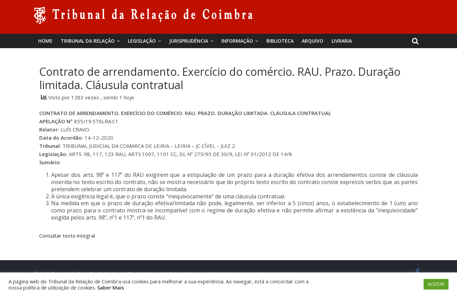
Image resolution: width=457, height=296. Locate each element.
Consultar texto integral (67, 235)
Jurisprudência (188, 41)
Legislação (142, 41)
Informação (237, 41)
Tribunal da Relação (88, 41)
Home (45, 41)
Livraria (341, 41)
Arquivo (312, 41)
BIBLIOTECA (280, 41)
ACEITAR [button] (436, 284)
